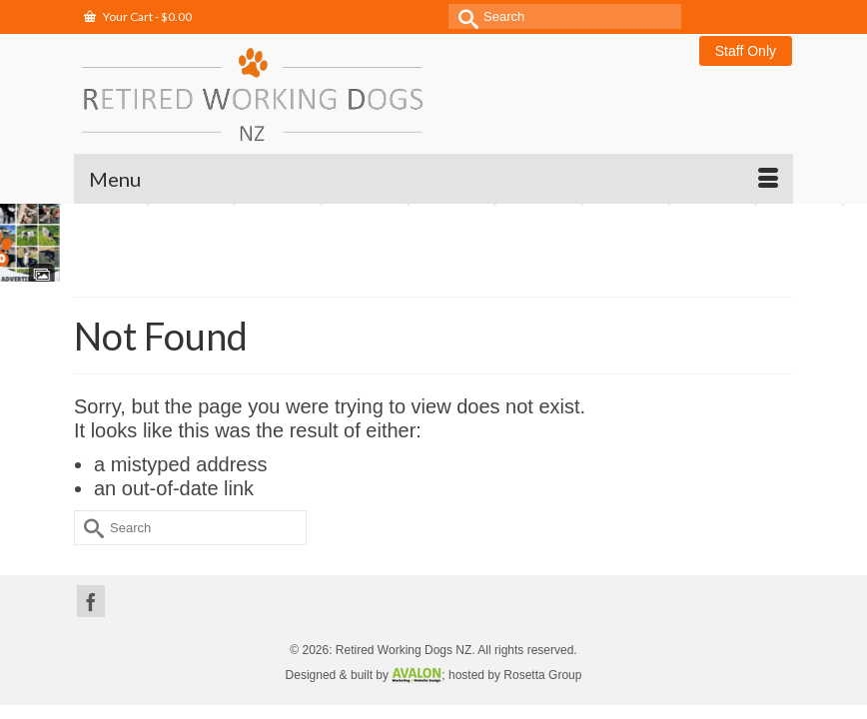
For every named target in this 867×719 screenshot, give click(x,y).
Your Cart (138, 16)
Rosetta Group (542, 675)
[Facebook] (91, 601)
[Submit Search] (463, 16)
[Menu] (433, 179)
